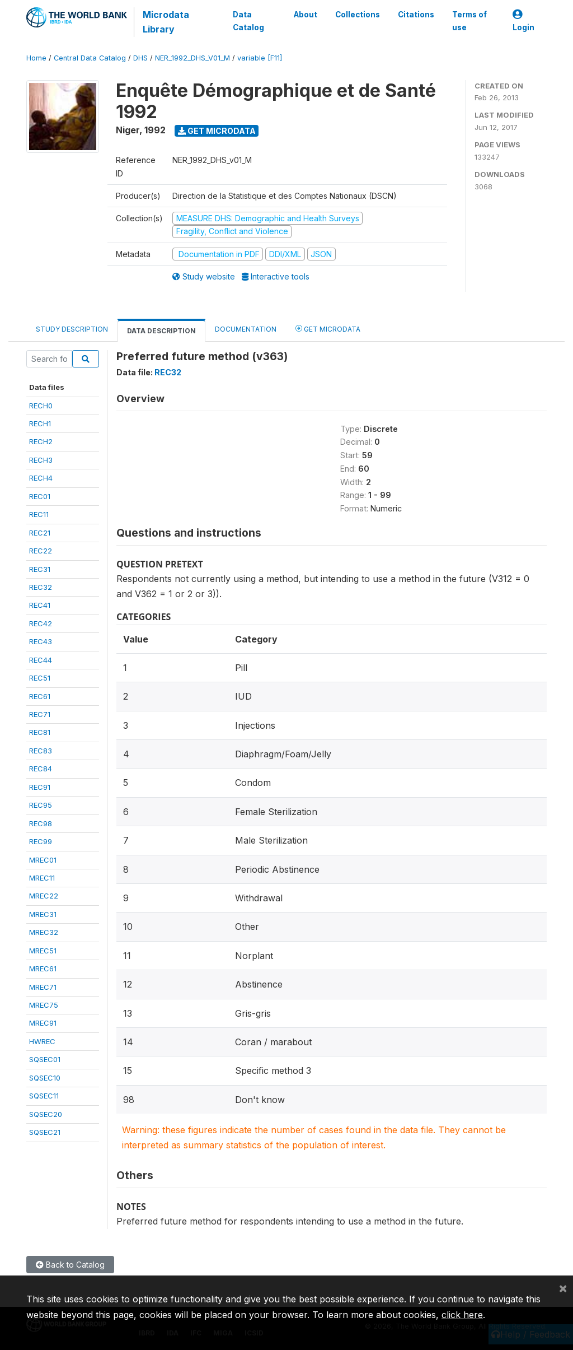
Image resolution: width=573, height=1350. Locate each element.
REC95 (40, 804)
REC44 (40, 659)
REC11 (39, 514)
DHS (140, 58)
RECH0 (41, 405)
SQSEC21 (44, 1132)
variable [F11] (259, 58)
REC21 (39, 532)
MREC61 (43, 968)
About (305, 14)
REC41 (39, 604)
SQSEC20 (45, 1114)
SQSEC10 (44, 1077)
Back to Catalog (70, 1264)
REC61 (39, 696)
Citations (416, 14)
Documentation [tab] (245, 329)
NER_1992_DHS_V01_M (192, 58)
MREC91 (43, 1022)
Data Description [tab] (161, 331)
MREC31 (43, 914)
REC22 (40, 550)
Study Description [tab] (72, 329)
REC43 (40, 641)
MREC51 (43, 950)
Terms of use (469, 20)
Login (523, 21)
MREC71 (43, 987)
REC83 (40, 750)
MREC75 (43, 1004)
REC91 (39, 787)
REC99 (40, 841)
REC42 (40, 623)
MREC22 (43, 895)
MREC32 (43, 932)
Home (36, 58)
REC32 (40, 587)
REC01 (39, 496)
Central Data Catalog (90, 58)
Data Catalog (248, 20)
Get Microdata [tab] (327, 328)
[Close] (562, 1288)
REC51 (39, 677)
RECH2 (41, 441)
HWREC (42, 1041)
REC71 (39, 714)
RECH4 (41, 477)
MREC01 (43, 859)
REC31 (39, 569)
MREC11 (42, 877)
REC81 (39, 732)
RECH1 (40, 423)
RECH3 (41, 459)
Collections (357, 14)
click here (462, 1314)
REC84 (40, 768)
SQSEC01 (44, 1059)
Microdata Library (166, 22)
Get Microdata (217, 131)
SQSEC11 (44, 1095)
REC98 (40, 823)
